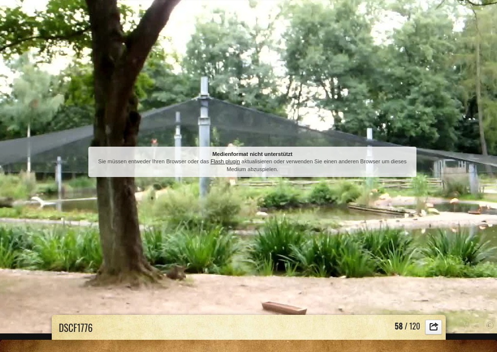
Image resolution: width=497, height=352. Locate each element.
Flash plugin (225, 161)
